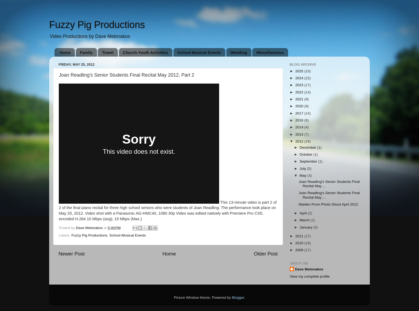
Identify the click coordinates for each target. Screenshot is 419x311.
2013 (299, 134)
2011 (299, 236)
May (303, 176)
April (304, 213)
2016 (299, 120)
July (303, 169)
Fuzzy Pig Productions (97, 24)
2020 (299, 106)
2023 (299, 85)
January (306, 227)
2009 (299, 250)
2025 (299, 71)
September (309, 161)
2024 (299, 78)
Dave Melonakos (309, 269)
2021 (299, 99)
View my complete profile (310, 276)
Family (86, 52)
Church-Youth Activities (145, 52)
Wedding (238, 52)
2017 (299, 113)
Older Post (266, 254)
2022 (299, 92)
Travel (107, 52)
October (306, 154)
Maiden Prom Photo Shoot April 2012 (328, 204)
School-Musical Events (199, 52)
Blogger (238, 298)
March (305, 220)
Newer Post (72, 254)
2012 (299, 141)
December (308, 147)
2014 (299, 127)
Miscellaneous (270, 52)
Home (65, 52)
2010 (299, 243)
